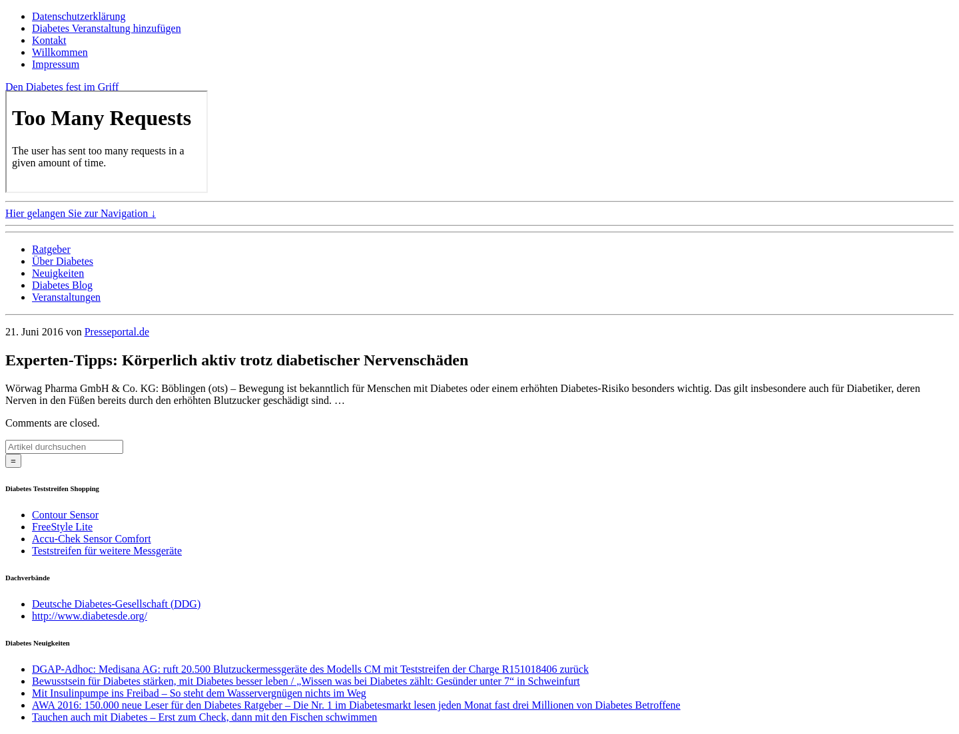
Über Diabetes (62, 261)
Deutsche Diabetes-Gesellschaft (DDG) (116, 604)
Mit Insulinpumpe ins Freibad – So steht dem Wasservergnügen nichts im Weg (199, 693)
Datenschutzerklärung (78, 16)
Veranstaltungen (66, 297)
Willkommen (60, 52)
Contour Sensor (65, 514)
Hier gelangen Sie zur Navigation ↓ (80, 213)
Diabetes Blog (62, 285)
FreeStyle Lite (62, 526)
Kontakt (49, 40)
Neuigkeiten (58, 273)
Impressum (55, 64)
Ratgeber (51, 249)
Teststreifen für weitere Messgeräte (107, 550)
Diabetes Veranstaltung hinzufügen (106, 28)
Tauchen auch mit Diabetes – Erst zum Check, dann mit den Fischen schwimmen (204, 717)
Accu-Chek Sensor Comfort (91, 538)
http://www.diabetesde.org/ (89, 616)
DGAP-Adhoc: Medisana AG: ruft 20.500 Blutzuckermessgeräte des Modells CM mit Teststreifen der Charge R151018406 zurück (310, 669)
